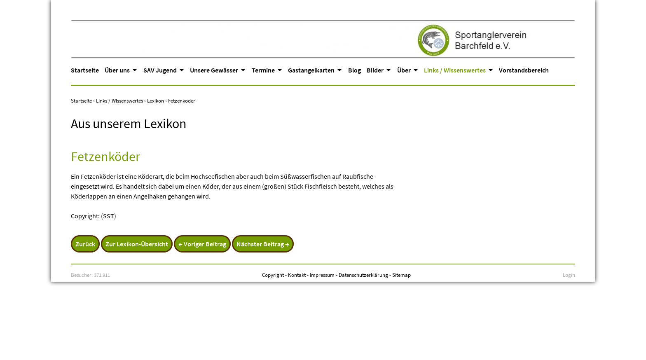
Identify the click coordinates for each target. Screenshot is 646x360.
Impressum (322, 274)
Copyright (273, 274)
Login (569, 274)
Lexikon (155, 100)
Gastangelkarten (311, 70)
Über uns (117, 70)
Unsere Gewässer (214, 70)
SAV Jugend (160, 70)
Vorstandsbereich (524, 70)
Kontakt (297, 274)
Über (404, 70)
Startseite (85, 70)
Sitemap (401, 274)
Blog (354, 70)
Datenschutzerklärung (363, 274)
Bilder (375, 70)
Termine (263, 70)
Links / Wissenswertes (455, 70)
